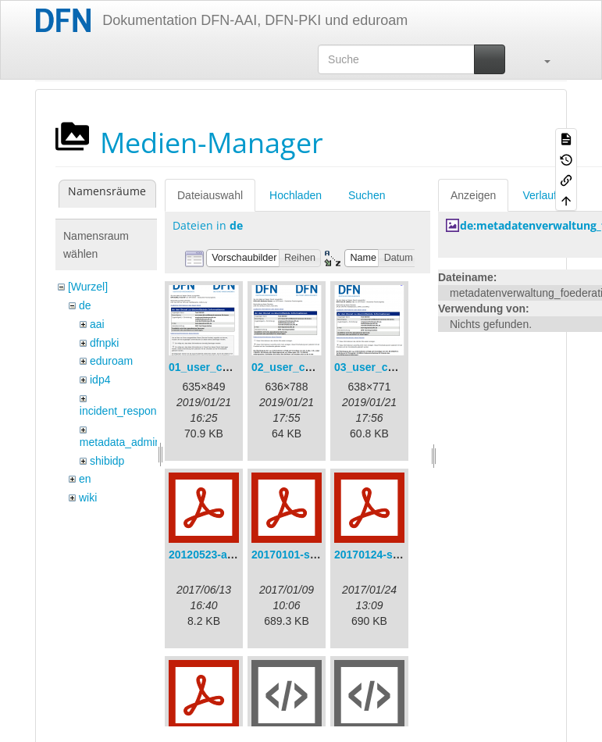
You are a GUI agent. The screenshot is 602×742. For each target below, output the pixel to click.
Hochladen (295, 195)
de (85, 305)
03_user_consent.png (390, 367)
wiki (88, 497)
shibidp (107, 461)
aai (97, 324)
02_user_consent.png (307, 367)
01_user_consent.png (225, 367)
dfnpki (104, 343)
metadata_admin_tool (132, 442)
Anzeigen (473, 195)
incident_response (124, 411)
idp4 (100, 379)
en (85, 479)
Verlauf (539, 195)
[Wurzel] (88, 286)
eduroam (111, 361)
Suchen (366, 195)
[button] (539, 59)
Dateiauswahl (210, 195)
